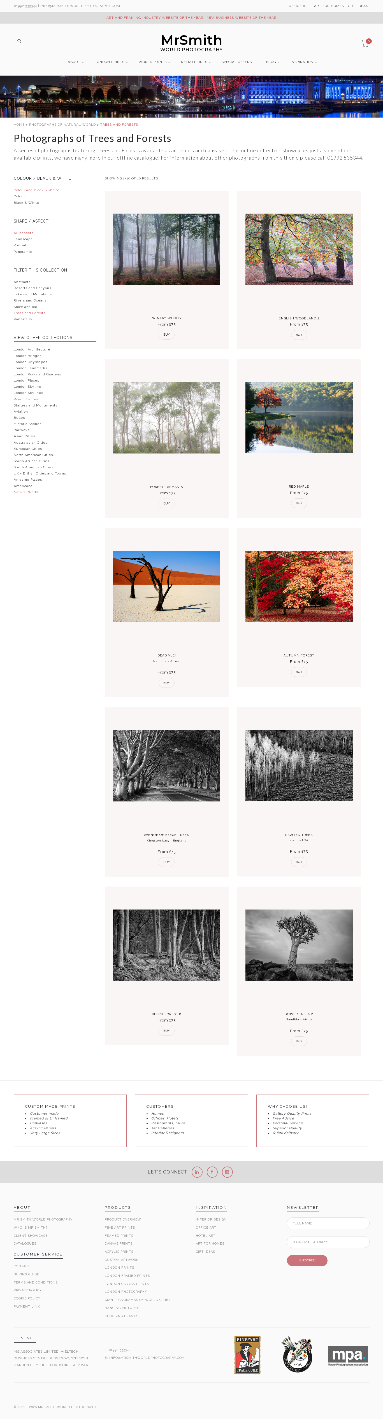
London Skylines (28, 393)
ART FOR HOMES (329, 6)
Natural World (26, 492)
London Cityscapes (30, 362)
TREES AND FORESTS (119, 125)
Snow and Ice (25, 307)
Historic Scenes (27, 424)
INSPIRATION (302, 62)
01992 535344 (25, 6)
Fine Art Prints (120, 1227)
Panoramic (23, 252)
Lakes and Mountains (33, 294)
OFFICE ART (299, 6)
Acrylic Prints (119, 1252)
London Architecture (32, 349)
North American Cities (33, 455)
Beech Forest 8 (166, 1014)
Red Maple (299, 486)
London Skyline (27, 387)
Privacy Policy (28, 1290)
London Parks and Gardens (37, 374)
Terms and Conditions (36, 1282)
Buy (166, 334)
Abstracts (22, 282)
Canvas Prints (119, 1243)
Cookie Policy (27, 1298)
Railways (22, 430)
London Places (26, 380)
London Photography (126, 1292)
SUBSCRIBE (307, 1260)
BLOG (271, 62)
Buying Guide (26, 1274)
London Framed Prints (127, 1276)
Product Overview (123, 1219)
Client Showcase (31, 1236)
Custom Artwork (121, 1260)
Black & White (26, 203)
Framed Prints (119, 1236)
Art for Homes (210, 1243)
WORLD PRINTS (153, 62)
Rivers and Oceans (30, 300)
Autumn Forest (299, 655)
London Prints (119, 1268)
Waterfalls (23, 319)
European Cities (28, 449)
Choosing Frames (121, 1316)
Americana (23, 486)
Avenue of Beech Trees (166, 835)
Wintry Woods (166, 318)
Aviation (21, 411)
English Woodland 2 (299, 318)
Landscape (23, 239)
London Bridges (27, 356)
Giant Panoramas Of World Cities (138, 1300)
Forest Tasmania (166, 487)
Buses (19, 418)
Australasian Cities (30, 443)
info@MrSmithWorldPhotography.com (80, 6)
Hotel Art (205, 1236)
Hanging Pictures (122, 1308)
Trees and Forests (29, 313)
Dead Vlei (166, 655)
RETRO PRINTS (194, 62)
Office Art (206, 1227)
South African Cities (31, 461)
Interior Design (211, 1219)
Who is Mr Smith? (30, 1227)
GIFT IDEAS (358, 6)
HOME (20, 125)
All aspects (23, 233)
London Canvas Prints (127, 1284)
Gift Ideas (205, 1252)
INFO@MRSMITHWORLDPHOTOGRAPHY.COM (147, 1358)
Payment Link (27, 1306)
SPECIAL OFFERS (237, 62)
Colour (19, 196)
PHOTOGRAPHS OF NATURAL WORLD (63, 125)
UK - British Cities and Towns (40, 473)
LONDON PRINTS (109, 62)
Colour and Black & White (36, 190)
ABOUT (74, 62)
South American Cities (34, 467)
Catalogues (25, 1243)
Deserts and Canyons (32, 288)
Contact (22, 1266)
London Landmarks (30, 368)
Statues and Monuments (35, 405)
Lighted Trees (299, 835)
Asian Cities (24, 436)
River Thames (26, 399)
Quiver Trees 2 (299, 1014)
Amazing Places (28, 479)
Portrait (20, 245)
